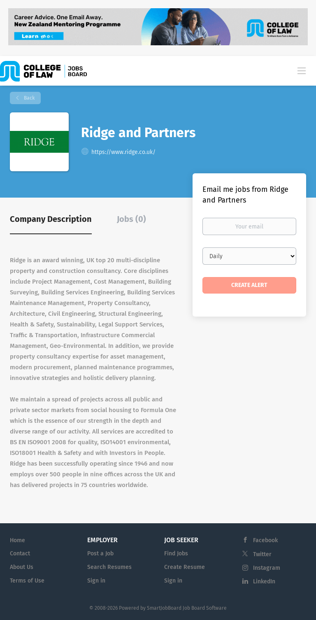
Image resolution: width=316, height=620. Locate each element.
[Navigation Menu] (301, 70)
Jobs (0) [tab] (131, 219)
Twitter (262, 554)
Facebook (265, 540)
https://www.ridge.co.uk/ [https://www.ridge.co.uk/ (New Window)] (123, 152)
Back (29, 98)
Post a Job (100, 553)
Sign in (96, 580)
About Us (21, 567)
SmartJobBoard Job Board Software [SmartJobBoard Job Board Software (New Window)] (187, 608)
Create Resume (184, 567)
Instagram (266, 567)
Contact (20, 553)
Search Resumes (109, 567)
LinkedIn (264, 581)
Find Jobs (176, 553)
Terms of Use (27, 580)
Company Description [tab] (51, 219)
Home (17, 540)
